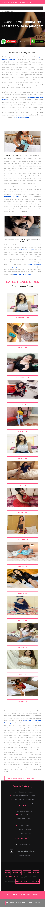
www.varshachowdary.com (22, 778)
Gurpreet (22, 317)
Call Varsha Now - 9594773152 (22, 894)
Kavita (22, 701)
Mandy (22, 647)
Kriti (23, 485)
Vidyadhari (23, 377)
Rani (22, 674)
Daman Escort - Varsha (27, 881)
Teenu (22, 593)
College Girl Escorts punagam (24, 795)
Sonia (22, 458)
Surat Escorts (24, 825)
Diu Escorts (24, 814)
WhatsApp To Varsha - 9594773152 (23, 903)
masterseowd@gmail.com (23, 2)
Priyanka (23, 539)
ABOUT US (16, 872)
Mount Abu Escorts (24, 818)
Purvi (22, 512)
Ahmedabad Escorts (24, 811)
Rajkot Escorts (24, 822)
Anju (23, 404)
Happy (22, 620)
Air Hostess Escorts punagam (24, 803)
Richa (22, 347)
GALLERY (27, 872)
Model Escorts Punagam (24, 792)
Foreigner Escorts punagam (24, 799)
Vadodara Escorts (24, 829)
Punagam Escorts (24, 833)
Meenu (22, 566)
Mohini (22, 431)
